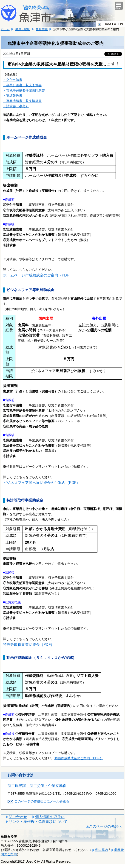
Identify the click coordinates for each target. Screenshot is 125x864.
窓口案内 (101, 850)
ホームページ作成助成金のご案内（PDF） (38, 275)
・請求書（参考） (16, 106)
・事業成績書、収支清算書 (22, 101)
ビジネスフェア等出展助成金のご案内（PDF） (41, 483)
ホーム (5, 29)
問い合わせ (18, 817)
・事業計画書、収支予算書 (22, 85)
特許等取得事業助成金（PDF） (28, 645)
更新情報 (42, 29)
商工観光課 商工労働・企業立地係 (37, 786)
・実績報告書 (12, 95)
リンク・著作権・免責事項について (38, 822)
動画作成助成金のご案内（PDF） (78, 758)
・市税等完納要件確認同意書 (24, 90)
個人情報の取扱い (50, 817)
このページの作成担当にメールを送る (41, 801)
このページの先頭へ (105, 826)
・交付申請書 (12, 80)
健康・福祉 (22, 29)
